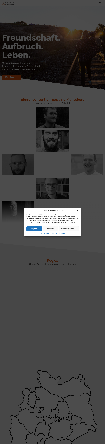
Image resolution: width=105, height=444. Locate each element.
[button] (78, 210)
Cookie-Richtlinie (44, 233)
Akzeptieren (34, 229)
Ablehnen (50, 229)
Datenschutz (54, 233)
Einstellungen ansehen (68, 229)
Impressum (62, 233)
